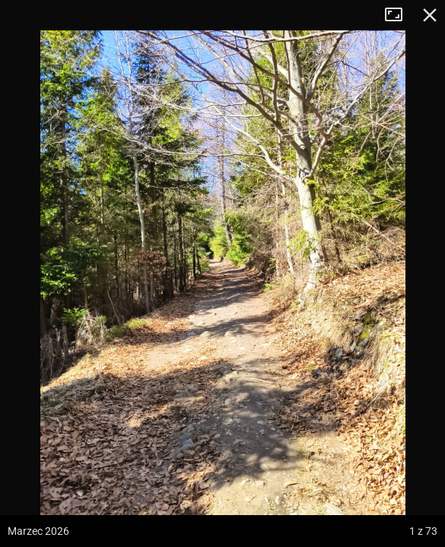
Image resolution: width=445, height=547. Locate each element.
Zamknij (430, 15)
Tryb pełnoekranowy (399, 15)
